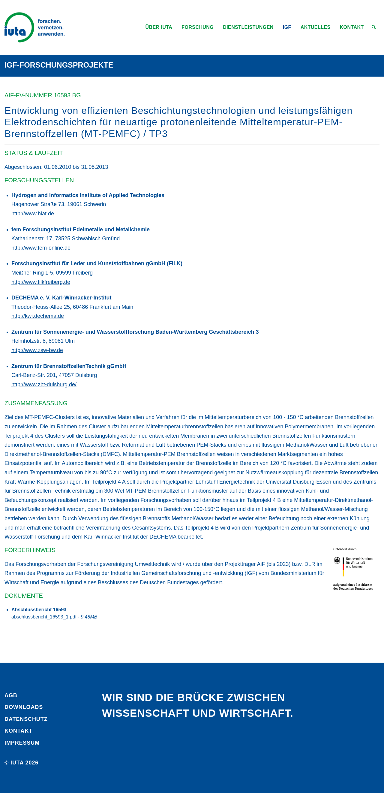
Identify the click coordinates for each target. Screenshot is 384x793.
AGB (10, 695)
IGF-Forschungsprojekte (58, 65)
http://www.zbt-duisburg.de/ (43, 384)
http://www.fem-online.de (40, 248)
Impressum (22, 743)
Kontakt (18, 731)
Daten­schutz (26, 719)
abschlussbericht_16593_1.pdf (43, 616)
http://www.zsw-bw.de (37, 350)
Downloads (23, 707)
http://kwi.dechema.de (37, 316)
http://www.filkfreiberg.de (40, 282)
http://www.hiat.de (32, 214)
